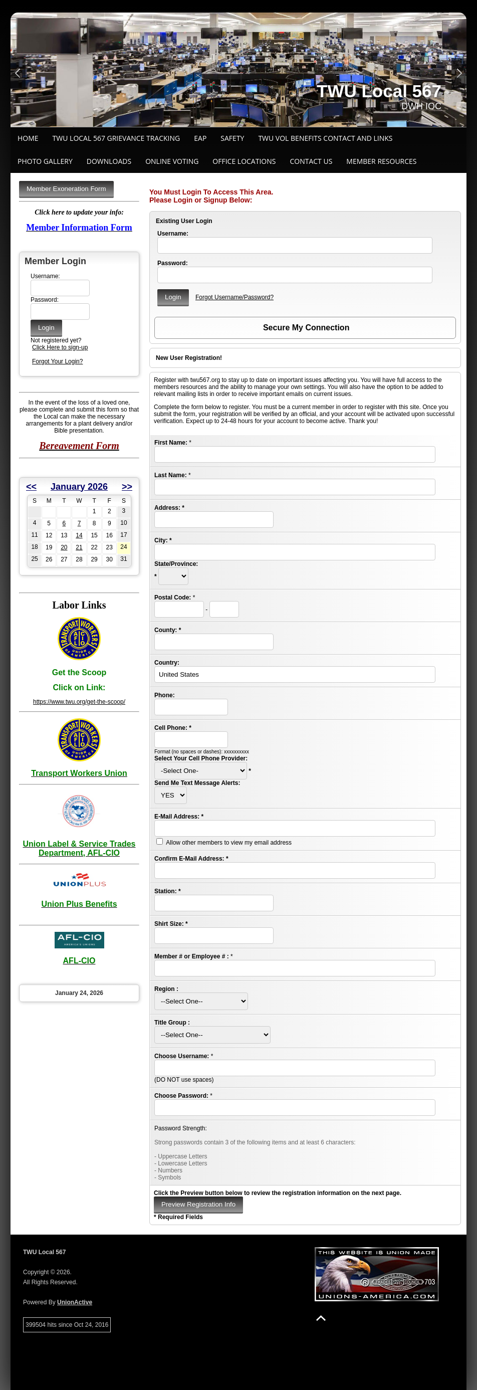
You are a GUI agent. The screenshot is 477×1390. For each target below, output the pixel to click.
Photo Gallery (45, 161)
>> (127, 487)
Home (28, 138)
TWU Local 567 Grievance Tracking (116, 138)
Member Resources (381, 161)
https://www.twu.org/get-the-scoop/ (79, 701)
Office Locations (244, 161)
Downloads (109, 161)
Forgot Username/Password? (234, 297)
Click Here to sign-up (60, 347)
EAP (200, 138)
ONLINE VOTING (171, 161)
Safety (232, 138)
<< (31, 487)
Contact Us (311, 161)
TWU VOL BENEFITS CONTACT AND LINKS (325, 138)
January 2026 (79, 487)
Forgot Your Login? (57, 361)
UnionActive (74, 1302)
